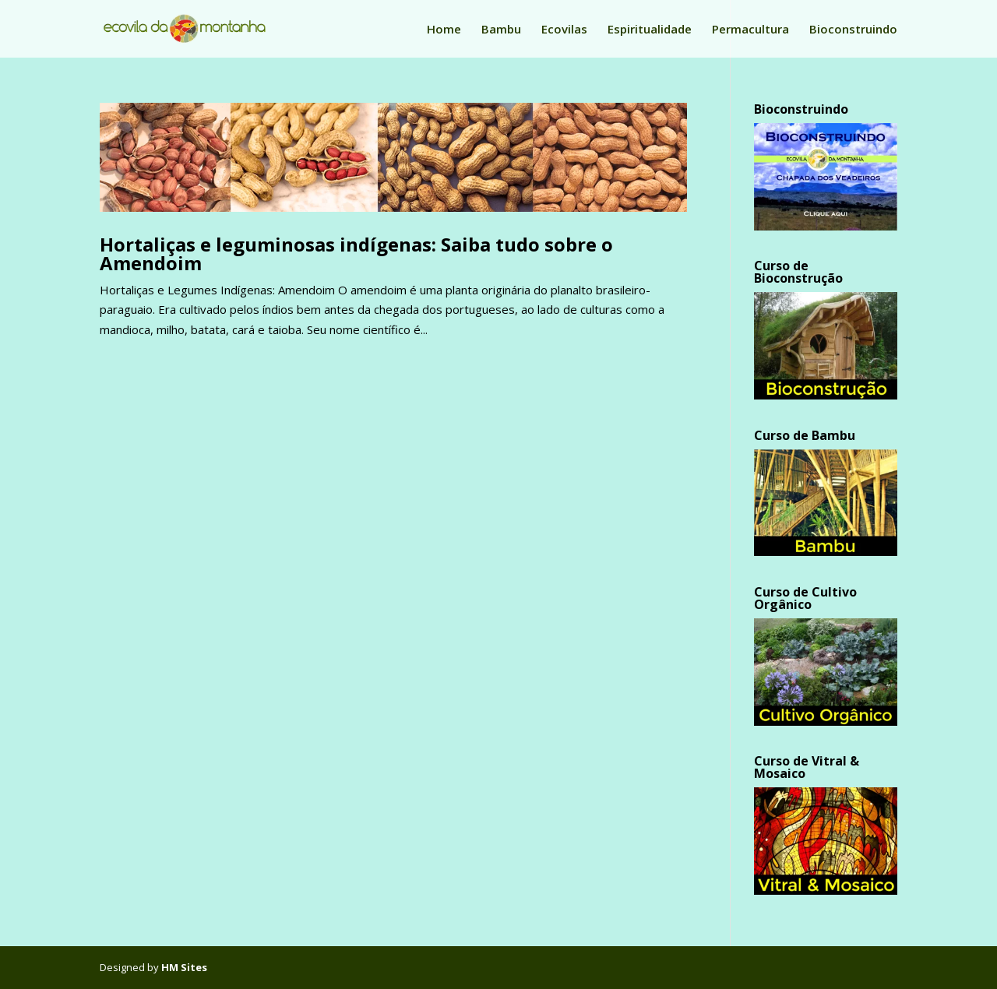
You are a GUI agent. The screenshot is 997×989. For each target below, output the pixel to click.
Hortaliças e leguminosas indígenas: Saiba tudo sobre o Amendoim (356, 253)
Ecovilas (564, 30)
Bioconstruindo (853, 30)
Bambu (501, 30)
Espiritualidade (650, 30)
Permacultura (750, 30)
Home (444, 30)
